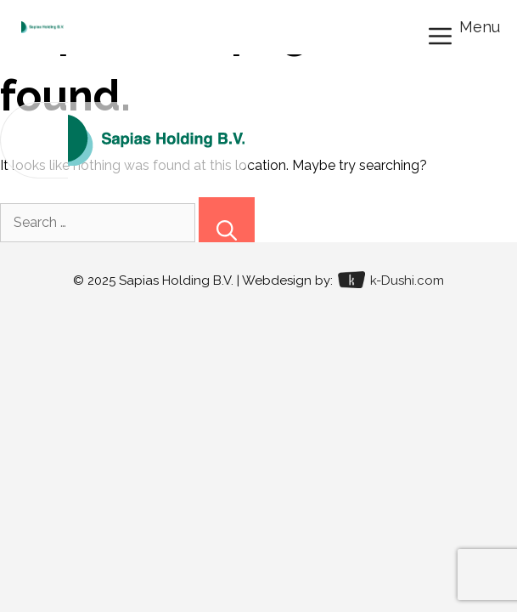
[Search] (227, 219)
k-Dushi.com (391, 280)
